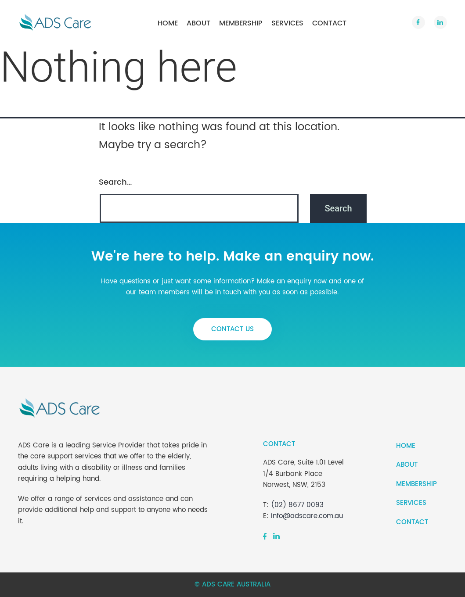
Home (168, 23)
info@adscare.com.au (307, 516)
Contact (329, 23)
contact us (232, 329)
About (198, 23)
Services (287, 23)
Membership (241, 23)
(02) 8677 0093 (297, 505)
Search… (115, 182)
